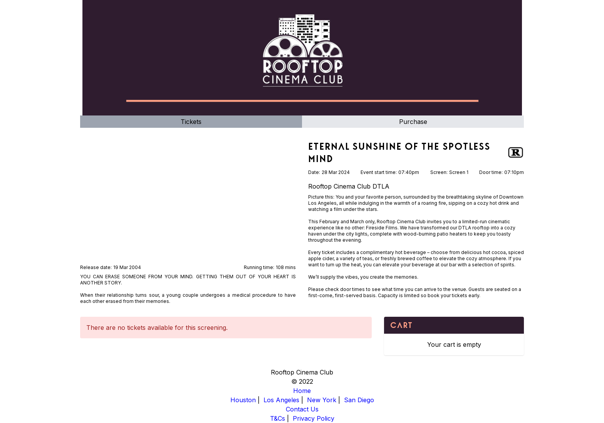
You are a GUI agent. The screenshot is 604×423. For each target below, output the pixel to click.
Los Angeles (281, 400)
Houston (243, 400)
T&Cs (277, 418)
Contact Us (302, 409)
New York (321, 400)
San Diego (359, 400)
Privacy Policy (313, 418)
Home (302, 391)
